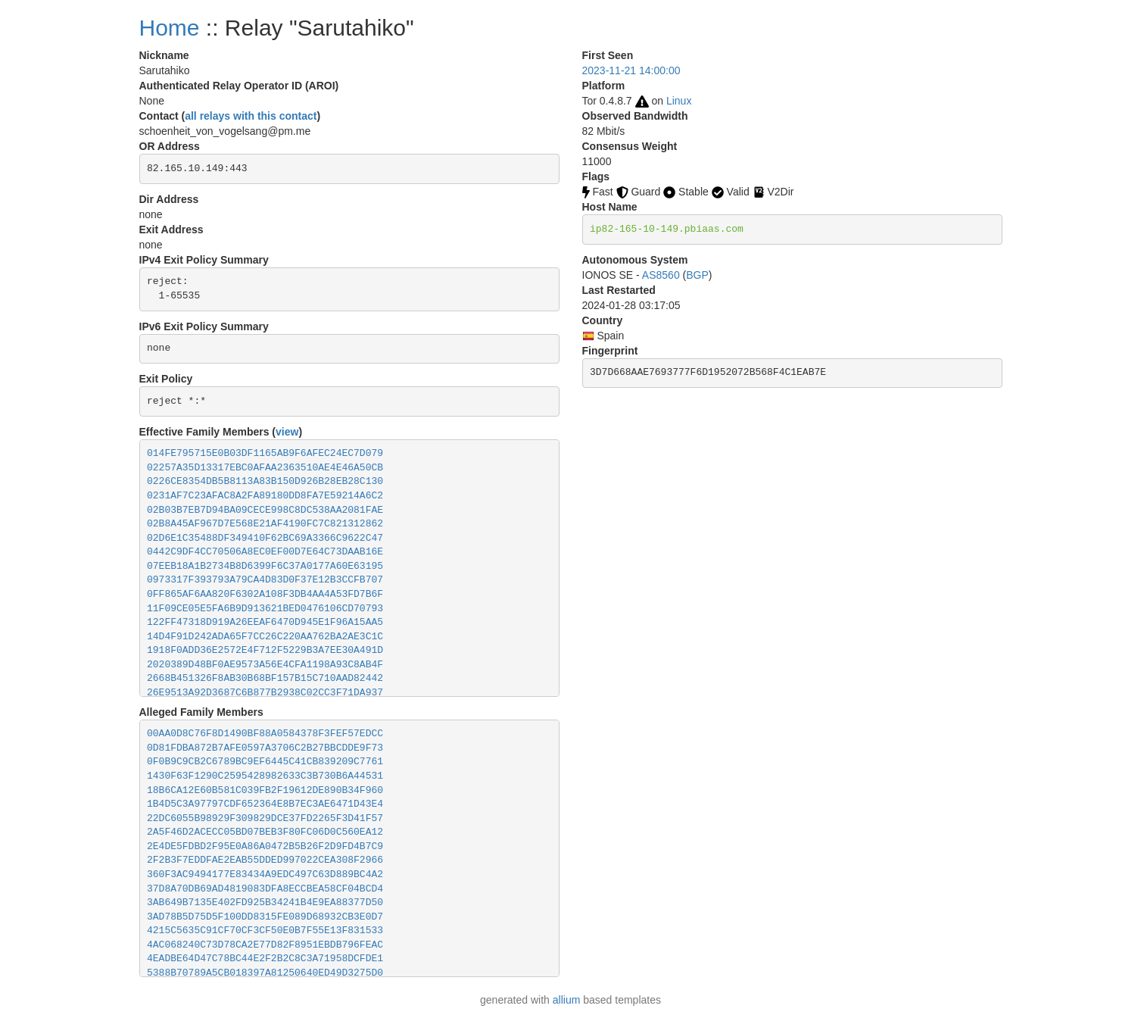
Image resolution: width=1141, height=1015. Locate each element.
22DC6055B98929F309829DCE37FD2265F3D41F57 (265, 818)
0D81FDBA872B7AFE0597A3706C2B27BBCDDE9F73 (265, 748)
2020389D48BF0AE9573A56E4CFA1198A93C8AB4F (265, 664)
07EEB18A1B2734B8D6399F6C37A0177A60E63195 (265, 566)
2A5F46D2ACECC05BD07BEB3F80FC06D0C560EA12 (265, 832)
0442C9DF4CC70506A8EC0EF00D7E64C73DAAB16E (265, 551)
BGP (697, 275)
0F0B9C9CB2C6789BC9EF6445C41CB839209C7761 (265, 761)
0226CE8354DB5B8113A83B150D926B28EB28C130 (265, 481)
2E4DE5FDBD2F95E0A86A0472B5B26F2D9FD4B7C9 (265, 846)
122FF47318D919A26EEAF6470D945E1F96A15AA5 (265, 622)
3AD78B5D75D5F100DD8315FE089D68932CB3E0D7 (265, 917)
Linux (678, 101)
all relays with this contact (250, 116)
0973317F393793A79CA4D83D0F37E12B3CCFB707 (265, 580)
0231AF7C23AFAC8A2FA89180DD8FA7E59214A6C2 (265, 495)
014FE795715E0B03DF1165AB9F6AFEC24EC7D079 (265, 453)
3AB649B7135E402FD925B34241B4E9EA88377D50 (265, 902)
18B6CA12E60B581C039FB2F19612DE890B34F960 (265, 790)
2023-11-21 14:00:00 (631, 70)
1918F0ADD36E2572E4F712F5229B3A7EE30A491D (265, 650)
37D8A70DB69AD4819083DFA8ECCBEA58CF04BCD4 (265, 889)
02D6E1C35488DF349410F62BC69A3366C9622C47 (265, 538)
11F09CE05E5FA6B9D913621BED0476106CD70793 (265, 608)
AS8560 (661, 275)
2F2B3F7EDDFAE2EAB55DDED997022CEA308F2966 (265, 860)
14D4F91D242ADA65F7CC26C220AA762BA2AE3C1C (265, 636)
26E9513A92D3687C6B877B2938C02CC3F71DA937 (265, 692)
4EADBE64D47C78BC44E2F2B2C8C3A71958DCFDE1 (265, 958)
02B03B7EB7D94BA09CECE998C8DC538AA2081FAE (265, 510)
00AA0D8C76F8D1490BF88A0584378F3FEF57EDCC (265, 733)
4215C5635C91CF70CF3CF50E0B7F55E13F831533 (265, 930)
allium (567, 1000)
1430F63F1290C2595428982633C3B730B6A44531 (265, 776)
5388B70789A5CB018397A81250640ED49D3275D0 (265, 973)
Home (169, 27)
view (287, 432)
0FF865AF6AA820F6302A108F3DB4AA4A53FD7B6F (265, 594)
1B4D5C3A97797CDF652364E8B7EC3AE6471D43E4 (265, 804)
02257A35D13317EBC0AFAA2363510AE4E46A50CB (265, 467)
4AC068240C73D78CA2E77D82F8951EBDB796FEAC (265, 945)
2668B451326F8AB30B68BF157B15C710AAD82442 (265, 678)
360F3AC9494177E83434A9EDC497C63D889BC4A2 (265, 874)
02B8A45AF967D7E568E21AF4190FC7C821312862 (265, 523)
